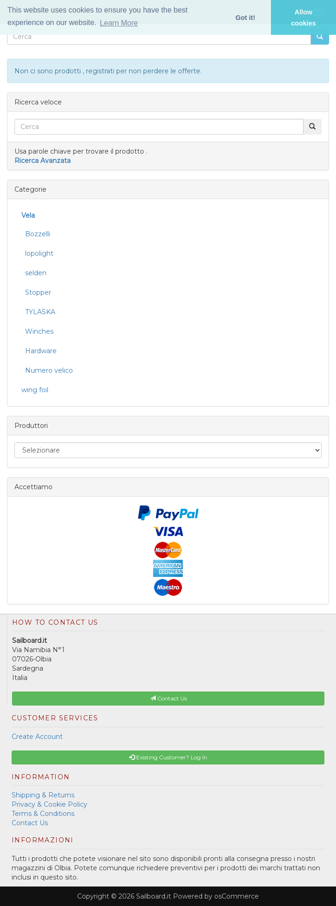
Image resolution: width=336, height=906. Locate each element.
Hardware (39, 351)
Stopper (36, 292)
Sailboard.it (153, 896)
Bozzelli (35, 234)
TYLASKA (38, 312)
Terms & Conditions (43, 813)
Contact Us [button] (168, 698)
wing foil (34, 390)
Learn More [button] (119, 23)
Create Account (37, 736)
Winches (37, 331)
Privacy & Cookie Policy (49, 804)
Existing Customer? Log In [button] (168, 757)
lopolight (37, 253)
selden (33, 273)
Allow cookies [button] (303, 17)
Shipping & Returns (43, 795)
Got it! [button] (245, 17)
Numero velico (47, 370)
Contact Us (30, 823)
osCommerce (236, 896)
